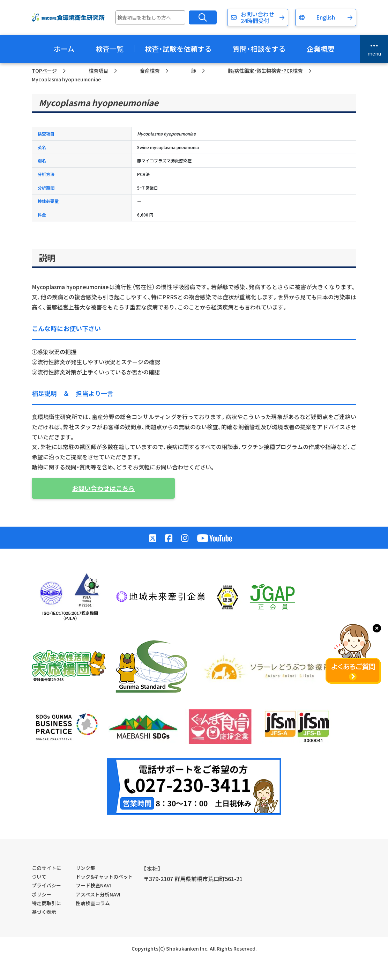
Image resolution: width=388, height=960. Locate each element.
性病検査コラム (93, 903)
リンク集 (85, 867)
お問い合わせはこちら (103, 488)
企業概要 (321, 49)
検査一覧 (110, 49)
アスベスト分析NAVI (98, 894)
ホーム (64, 49)
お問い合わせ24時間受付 (257, 17)
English (325, 17)
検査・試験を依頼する (178, 49)
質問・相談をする (259, 49)
